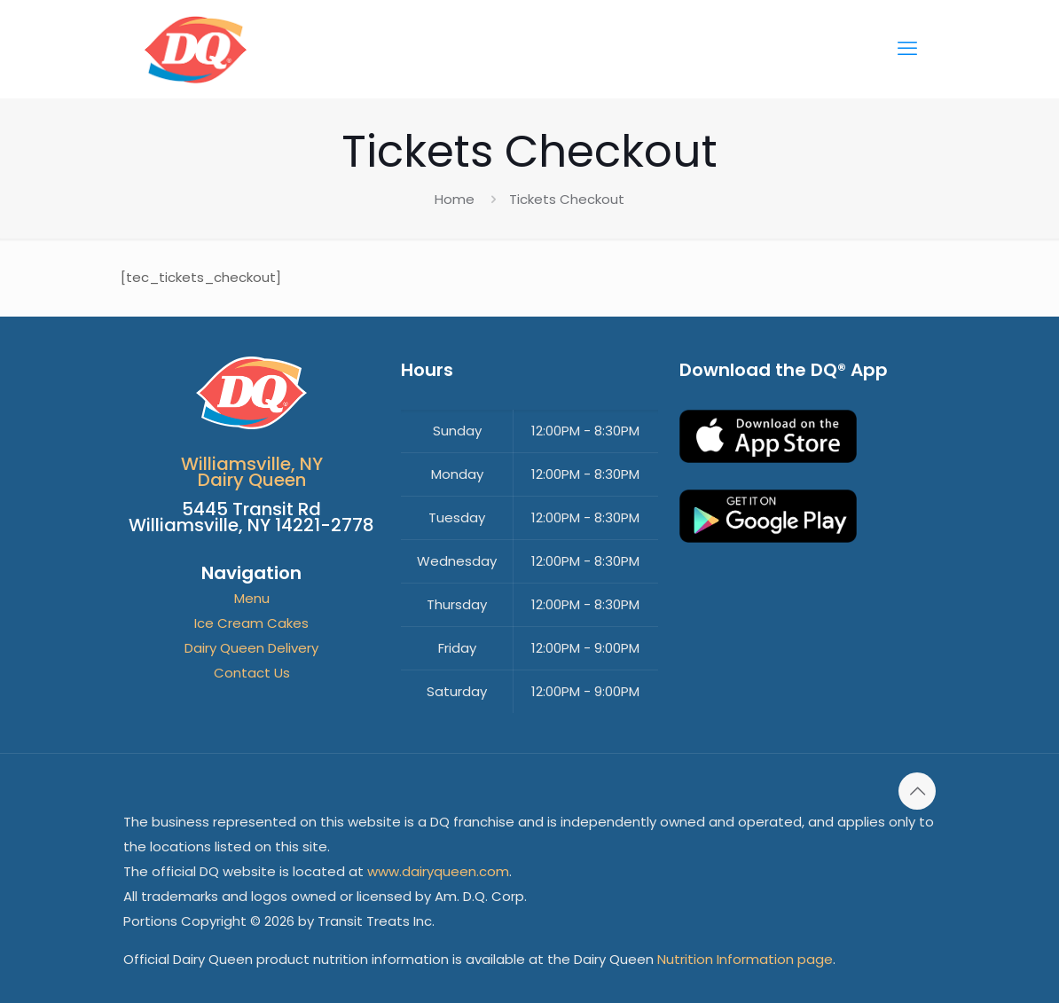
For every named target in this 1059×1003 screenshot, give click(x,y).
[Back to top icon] (917, 791)
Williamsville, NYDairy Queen (252, 471)
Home (455, 199)
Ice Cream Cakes (251, 623)
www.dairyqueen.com (438, 871)
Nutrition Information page (745, 959)
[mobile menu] (907, 49)
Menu (252, 598)
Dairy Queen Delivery (251, 648)
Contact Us (252, 672)
